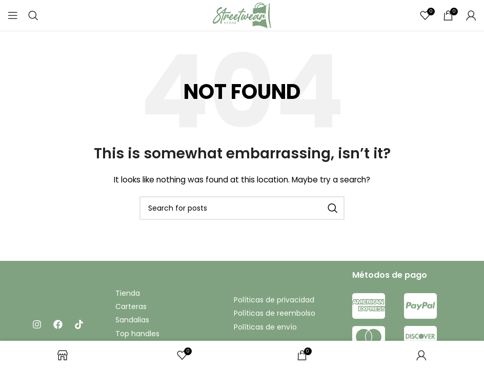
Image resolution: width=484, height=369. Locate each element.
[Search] (33, 15)
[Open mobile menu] (13, 15)
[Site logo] (242, 15)
